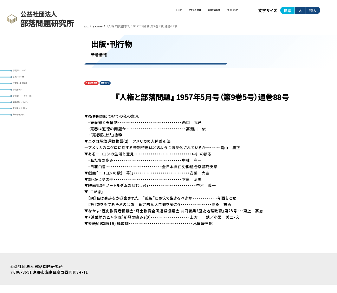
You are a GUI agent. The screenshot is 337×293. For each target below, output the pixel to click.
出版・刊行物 (25, 93)
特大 (313, 13)
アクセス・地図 (151, 13)
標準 (287, 13)
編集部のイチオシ (29, 134)
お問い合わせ (188, 13)
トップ (120, 13)
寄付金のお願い (28, 144)
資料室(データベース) (32, 123)
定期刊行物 (122, 89)
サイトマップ (224, 13)
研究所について (27, 82)
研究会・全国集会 (28, 103)
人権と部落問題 (97, 89)
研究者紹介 (24, 113)
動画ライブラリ (27, 155)
